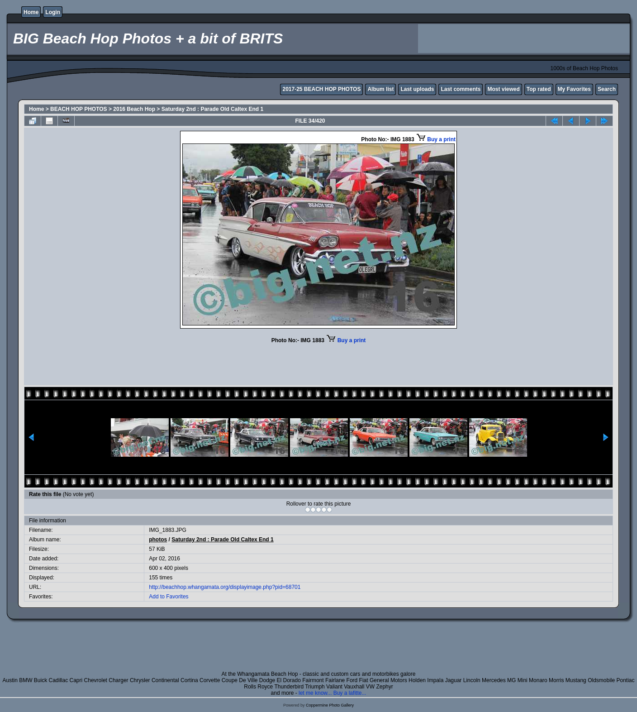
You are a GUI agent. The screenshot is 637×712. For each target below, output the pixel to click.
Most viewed (503, 89)
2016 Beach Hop (134, 109)
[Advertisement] (524, 38)
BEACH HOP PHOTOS (78, 109)
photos (158, 539)
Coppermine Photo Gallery (330, 705)
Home (31, 12)
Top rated (539, 89)
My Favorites (574, 89)
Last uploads (417, 89)
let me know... (315, 693)
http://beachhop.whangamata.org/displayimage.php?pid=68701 (224, 587)
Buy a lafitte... (349, 693)
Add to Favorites (168, 596)
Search (607, 89)
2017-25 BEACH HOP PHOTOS (321, 89)
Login (52, 12)
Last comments (460, 89)
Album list (380, 89)
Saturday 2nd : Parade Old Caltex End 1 (212, 109)
